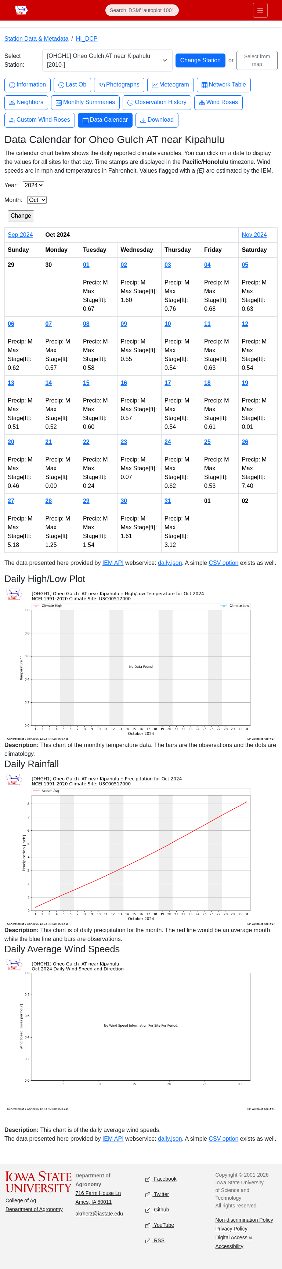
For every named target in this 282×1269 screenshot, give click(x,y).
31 (167, 501)
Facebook (161, 1179)
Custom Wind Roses (39, 120)
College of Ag (21, 1200)
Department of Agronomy (34, 1209)
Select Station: (14, 60)
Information (27, 85)
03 (167, 265)
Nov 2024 (254, 235)
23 (123, 442)
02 (123, 265)
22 (86, 442)
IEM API (113, 563)
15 (86, 383)
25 (207, 442)
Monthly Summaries (85, 102)
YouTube (159, 1225)
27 (11, 501)
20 (11, 442)
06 (11, 324)
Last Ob (72, 85)
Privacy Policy (231, 1229)
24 (167, 442)
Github (157, 1210)
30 (123, 501)
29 (86, 501)
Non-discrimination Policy (244, 1220)
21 (48, 442)
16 (123, 383)
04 (207, 265)
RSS (154, 1240)
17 (167, 383)
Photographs (119, 85)
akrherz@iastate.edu (99, 1214)
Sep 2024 (20, 235)
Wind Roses (218, 102)
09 (123, 324)
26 (245, 442)
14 (48, 383)
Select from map (257, 60)
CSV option (223, 563)
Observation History (157, 102)
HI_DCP (87, 39)
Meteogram (170, 85)
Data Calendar (105, 120)
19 (245, 383)
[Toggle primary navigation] (260, 10)
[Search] (142, 10)
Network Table (224, 85)
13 (11, 383)
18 (207, 383)
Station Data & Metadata (36, 39)
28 (48, 501)
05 (245, 265)
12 (245, 324)
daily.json (170, 563)
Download (157, 120)
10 (167, 324)
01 (86, 265)
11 (207, 324)
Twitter (157, 1194)
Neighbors (26, 102)
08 (86, 324)
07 (48, 324)
